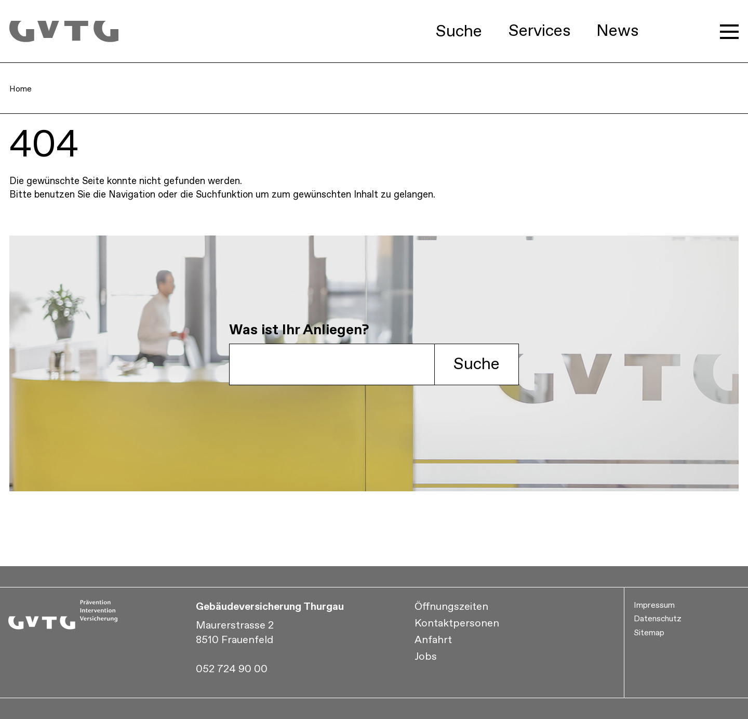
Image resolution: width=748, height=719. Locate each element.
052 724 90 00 (232, 669)
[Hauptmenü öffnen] (729, 31)
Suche (476, 364)
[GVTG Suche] (332, 364)
